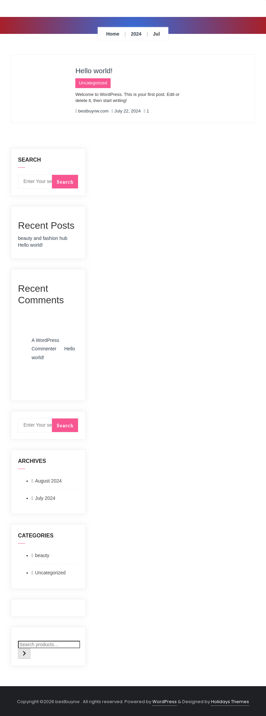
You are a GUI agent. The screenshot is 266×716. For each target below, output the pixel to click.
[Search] (24, 653)
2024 (136, 34)
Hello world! (94, 71)
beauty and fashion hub (43, 238)
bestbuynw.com (92, 111)
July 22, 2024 (126, 111)
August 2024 (48, 481)
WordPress (164, 701)
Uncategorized (93, 82)
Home (112, 34)
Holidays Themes (230, 701)
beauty (42, 555)
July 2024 (45, 498)
